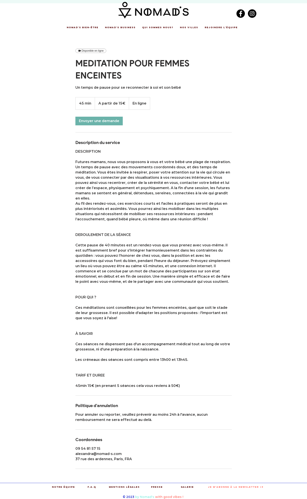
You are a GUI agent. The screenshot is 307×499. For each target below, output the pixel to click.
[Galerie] (187, 487)
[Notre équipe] (63, 487)
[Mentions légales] (124, 487)
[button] (82, 27)
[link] (99, 121)
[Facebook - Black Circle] (240, 13)
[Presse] (157, 487)
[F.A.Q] (91, 487)
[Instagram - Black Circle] (252, 13)
